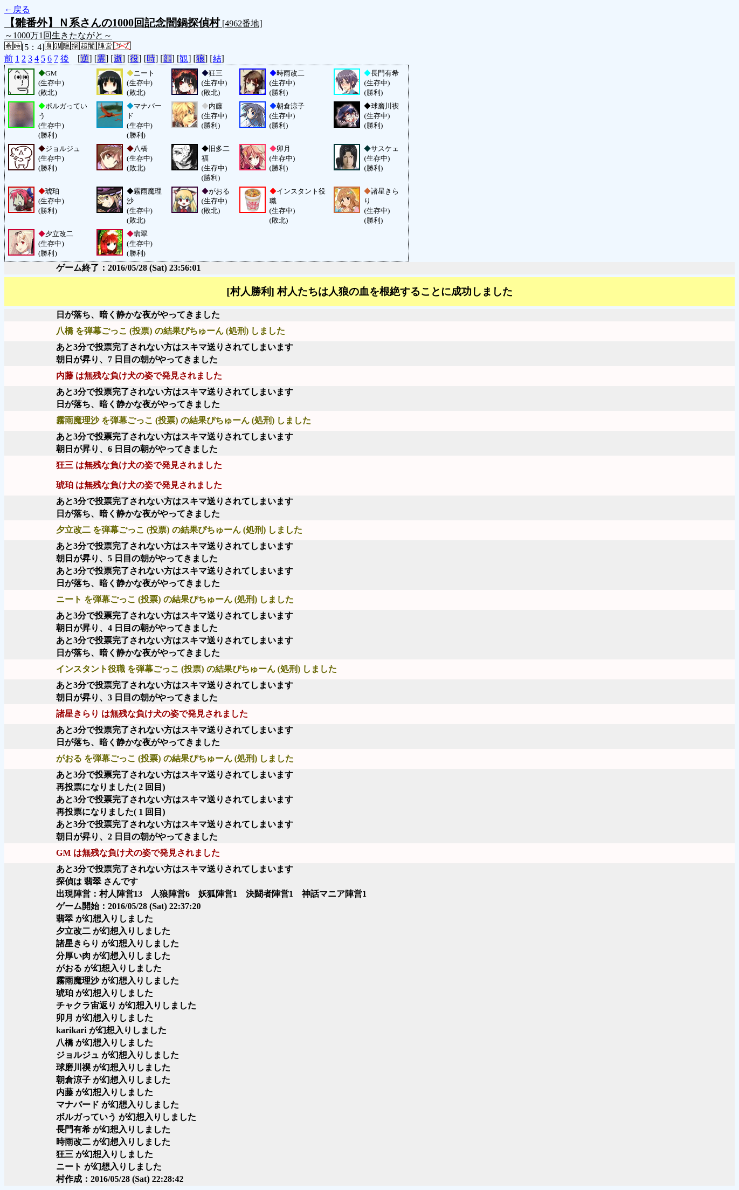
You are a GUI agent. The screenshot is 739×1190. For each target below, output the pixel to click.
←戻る (17, 9)
